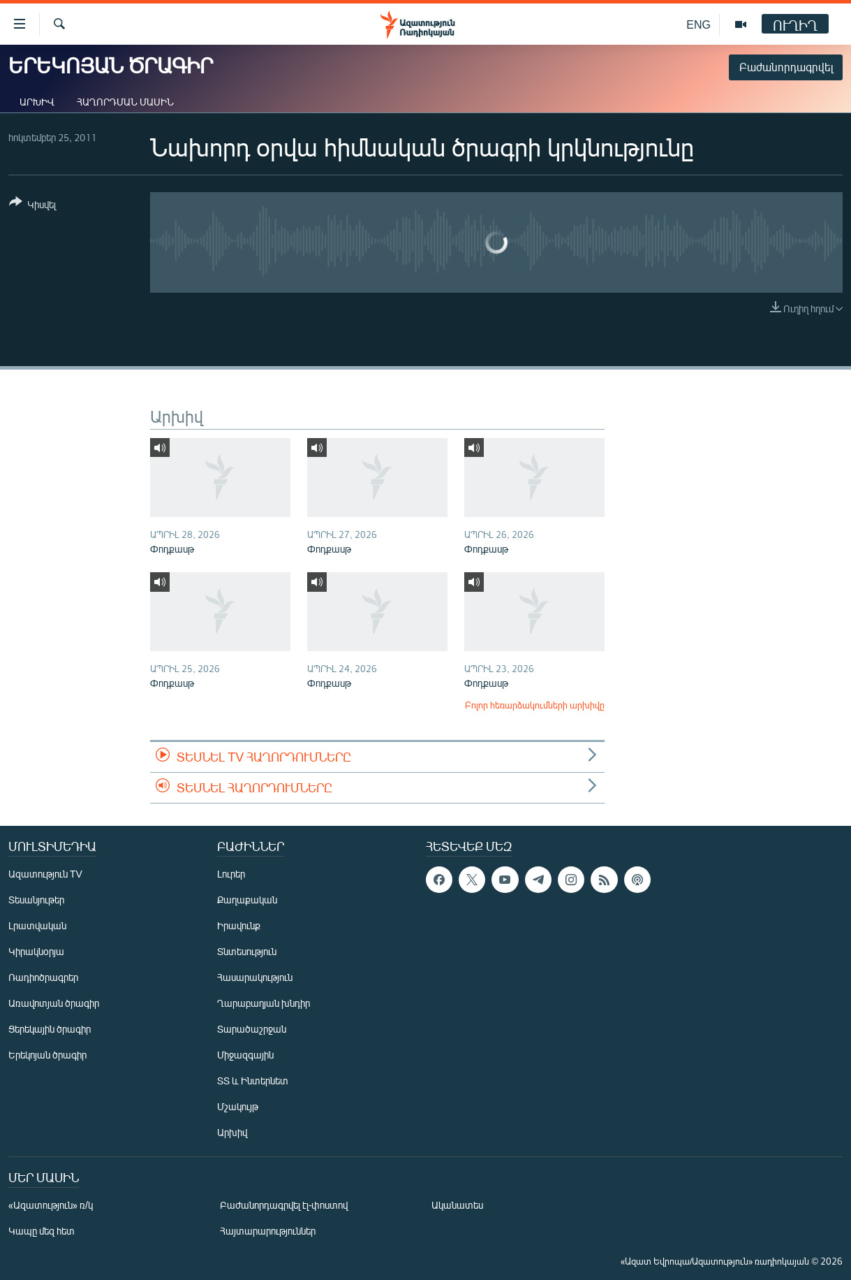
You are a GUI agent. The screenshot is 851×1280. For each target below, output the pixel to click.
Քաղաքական (247, 900)
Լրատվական (37, 925)
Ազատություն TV (45, 874)
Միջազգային (245, 1055)
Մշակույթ (237, 1106)
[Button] (32, 205)
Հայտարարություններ (268, 1231)
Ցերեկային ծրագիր (49, 1029)
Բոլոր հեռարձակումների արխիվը (535, 705)
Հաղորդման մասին (125, 102)
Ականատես (457, 1205)
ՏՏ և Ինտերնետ (252, 1080)
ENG (698, 24)
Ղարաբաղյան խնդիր (263, 1003)
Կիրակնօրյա (36, 951)
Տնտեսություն (246, 951)
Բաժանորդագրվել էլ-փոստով (284, 1205)
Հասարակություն (255, 977)
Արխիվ (37, 102)
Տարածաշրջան (251, 1029)
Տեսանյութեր (36, 900)
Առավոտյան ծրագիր (53, 1003)
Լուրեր (231, 874)
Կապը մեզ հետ (41, 1231)
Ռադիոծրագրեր (43, 977)
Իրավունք (238, 925)
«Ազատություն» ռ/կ (50, 1205)
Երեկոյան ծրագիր (47, 1055)
